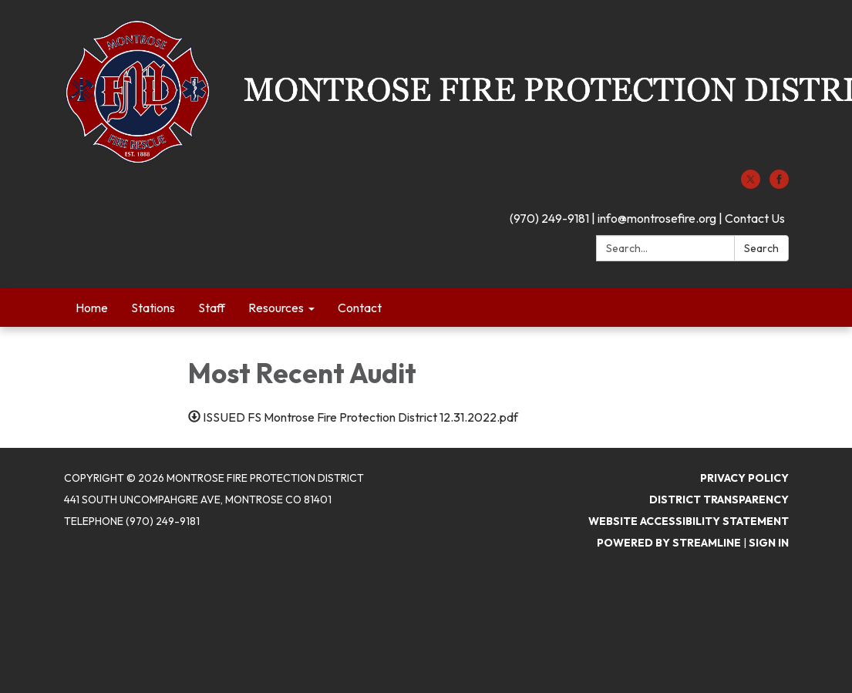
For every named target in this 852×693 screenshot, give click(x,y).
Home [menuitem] (92, 307)
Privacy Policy (744, 478)
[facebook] (779, 184)
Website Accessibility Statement (688, 521)
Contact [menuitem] (360, 307)
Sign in (769, 543)
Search (761, 248)
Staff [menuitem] (211, 307)
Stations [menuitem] (153, 307)
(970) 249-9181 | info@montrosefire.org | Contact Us (647, 218)
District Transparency (719, 499)
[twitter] (750, 184)
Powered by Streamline (669, 543)
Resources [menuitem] (276, 307)
